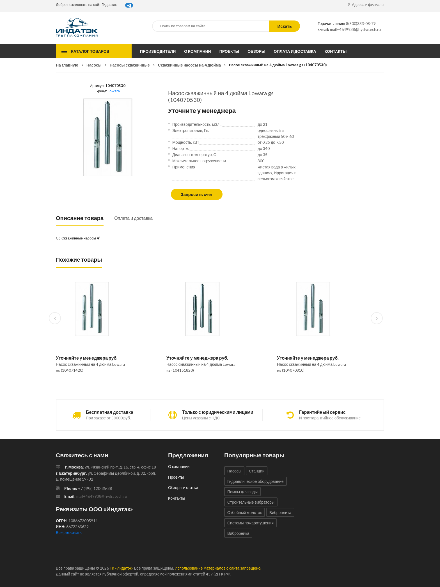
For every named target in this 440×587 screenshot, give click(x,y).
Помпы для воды (242, 491)
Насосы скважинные (130, 65)
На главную (67, 65)
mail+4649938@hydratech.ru (355, 29)
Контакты (336, 51)
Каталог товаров (90, 51)
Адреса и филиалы (366, 4)
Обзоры (256, 51)
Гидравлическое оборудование (255, 481)
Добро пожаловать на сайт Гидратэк (86, 4)
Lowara (114, 91)
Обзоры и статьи (183, 487)
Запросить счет (197, 194)
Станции (257, 471)
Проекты (229, 51)
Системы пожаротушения (250, 522)
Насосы (94, 65)
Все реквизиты (69, 532)
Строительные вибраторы (250, 502)
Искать (284, 26)
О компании (197, 51)
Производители (158, 51)
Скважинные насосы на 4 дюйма (189, 65)
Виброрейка (238, 533)
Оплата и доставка (295, 51)
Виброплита (280, 512)
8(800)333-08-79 (361, 23)
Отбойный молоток (244, 512)
